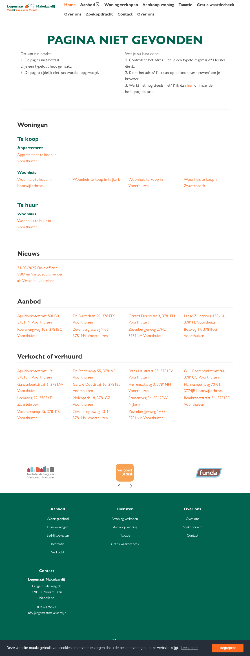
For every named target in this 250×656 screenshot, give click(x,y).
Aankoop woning (158, 4)
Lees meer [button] (189, 648)
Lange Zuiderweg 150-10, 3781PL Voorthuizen (204, 318)
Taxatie (185, 4)
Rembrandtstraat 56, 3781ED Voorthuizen (207, 400)
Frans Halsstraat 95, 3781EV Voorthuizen (150, 373)
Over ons (72, 14)
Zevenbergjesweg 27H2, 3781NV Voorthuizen (147, 332)
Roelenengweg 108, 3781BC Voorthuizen (39, 332)
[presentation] (119, 486)
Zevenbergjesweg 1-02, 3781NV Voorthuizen (91, 332)
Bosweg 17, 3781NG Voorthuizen (200, 332)
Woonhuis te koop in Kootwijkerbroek (34, 182)
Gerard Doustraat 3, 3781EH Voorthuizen (151, 318)
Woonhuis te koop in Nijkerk (96, 179)
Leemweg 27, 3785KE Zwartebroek (34, 400)
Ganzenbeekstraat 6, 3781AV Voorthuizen (40, 387)
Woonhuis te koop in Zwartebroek (201, 182)
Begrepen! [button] (228, 648)
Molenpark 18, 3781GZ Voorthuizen (91, 400)
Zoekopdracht (99, 14)
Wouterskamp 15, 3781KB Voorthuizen (38, 414)
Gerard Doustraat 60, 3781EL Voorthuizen (96, 387)
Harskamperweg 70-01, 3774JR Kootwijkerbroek (203, 387)
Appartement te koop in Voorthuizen (37, 157)
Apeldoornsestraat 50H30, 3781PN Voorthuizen (38, 318)
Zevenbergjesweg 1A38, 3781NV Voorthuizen (147, 414)
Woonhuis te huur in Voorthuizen (34, 223)
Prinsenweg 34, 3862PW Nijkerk (148, 400)
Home (70, 4)
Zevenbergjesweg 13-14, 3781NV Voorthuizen (92, 414)
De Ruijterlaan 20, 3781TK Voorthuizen (94, 318)
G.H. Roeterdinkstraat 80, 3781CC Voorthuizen (204, 373)
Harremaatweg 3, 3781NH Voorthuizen (149, 387)
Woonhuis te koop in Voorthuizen (145, 182)
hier (190, 85)
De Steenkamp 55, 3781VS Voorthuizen (94, 373)
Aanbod (90, 4)
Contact (125, 14)
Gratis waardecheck (215, 4)
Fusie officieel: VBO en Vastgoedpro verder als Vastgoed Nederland (40, 274)
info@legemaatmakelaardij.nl (47, 613)
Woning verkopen (121, 4)
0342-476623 (46, 607)
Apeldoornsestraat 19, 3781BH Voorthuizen (35, 373)
